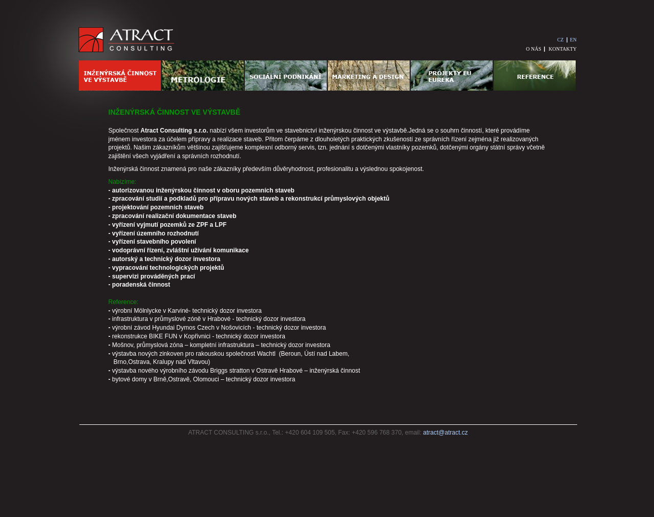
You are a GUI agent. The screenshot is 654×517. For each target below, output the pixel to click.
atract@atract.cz (445, 432)
